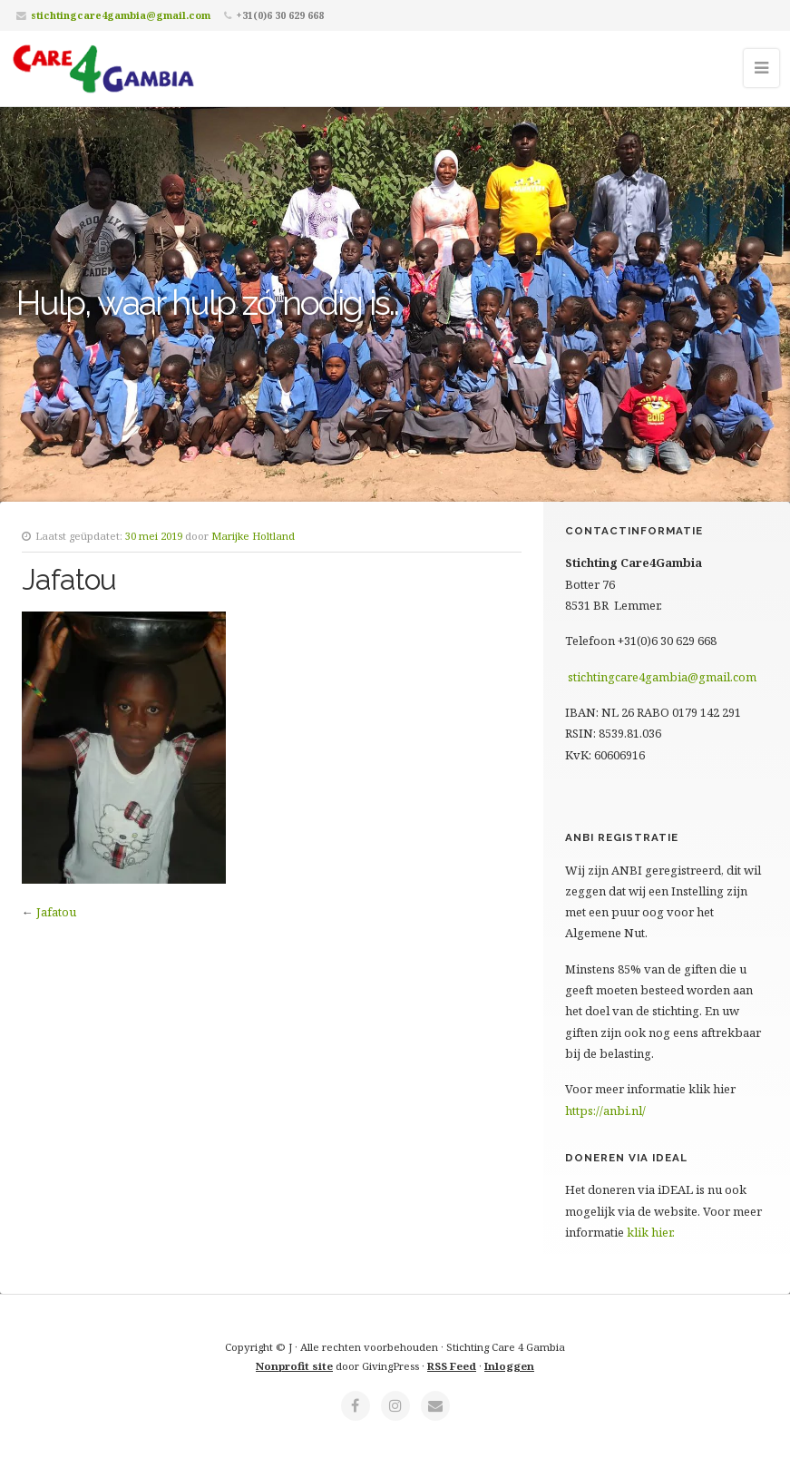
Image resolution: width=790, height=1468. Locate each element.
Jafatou (56, 912)
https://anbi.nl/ (605, 1110)
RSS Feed (451, 1366)
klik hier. (651, 1232)
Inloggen (509, 1366)
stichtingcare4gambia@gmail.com (120, 15)
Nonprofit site (294, 1366)
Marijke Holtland (253, 536)
